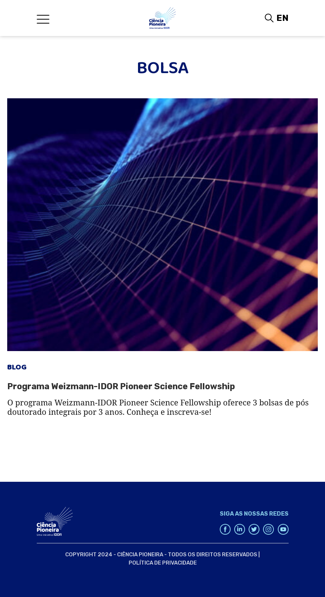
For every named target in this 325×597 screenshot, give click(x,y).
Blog (17, 369)
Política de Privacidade (163, 563)
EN (282, 18)
